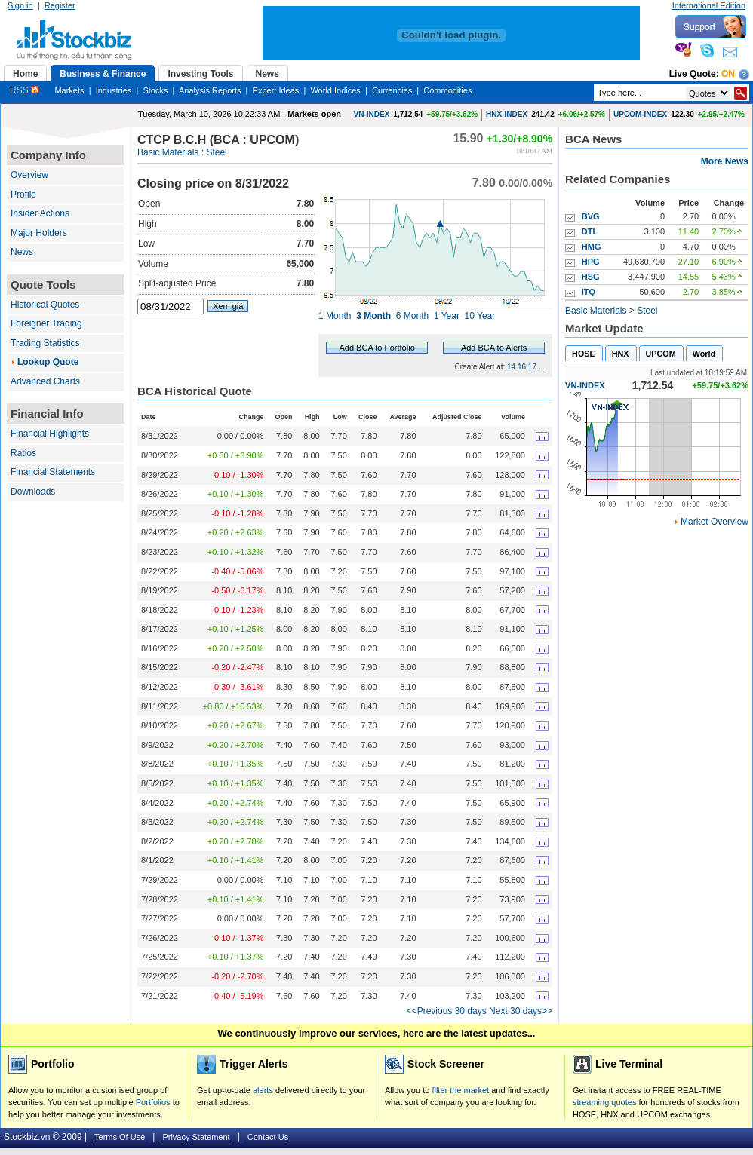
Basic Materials (167, 152)
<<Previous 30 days (447, 1011)
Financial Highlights (50, 433)
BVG (591, 216)
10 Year (480, 316)
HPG (591, 261)
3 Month (373, 316)
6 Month (412, 316)
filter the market (460, 1090)
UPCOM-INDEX (640, 114)
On (728, 74)
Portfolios (153, 1102)
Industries (114, 90)
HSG (591, 276)
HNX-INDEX (506, 114)
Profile (23, 194)
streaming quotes (604, 1102)
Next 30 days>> (520, 1011)
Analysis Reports (210, 90)
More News (724, 161)
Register (60, 5)
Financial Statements (53, 472)
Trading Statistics (45, 343)
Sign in (20, 5)
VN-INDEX (372, 114)
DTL (590, 231)
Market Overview (714, 521)
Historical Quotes (45, 304)
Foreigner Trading (46, 323)
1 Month (334, 316)
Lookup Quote (47, 362)
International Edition (708, 5)
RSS (24, 90)
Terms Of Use (119, 1136)
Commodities (447, 90)
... (542, 367)
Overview (29, 175)
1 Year (446, 316)
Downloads (33, 491)
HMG (591, 246)
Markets (69, 90)
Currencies (392, 90)
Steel (216, 152)
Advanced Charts (45, 381)
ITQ (588, 291)
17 (532, 367)
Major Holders (39, 233)
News (22, 252)
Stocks (155, 90)
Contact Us (267, 1136)
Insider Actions (40, 213)
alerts (263, 1090)
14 (511, 367)
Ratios (23, 453)
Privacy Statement (195, 1136)
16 (522, 367)
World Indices (335, 90)
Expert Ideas (276, 90)
